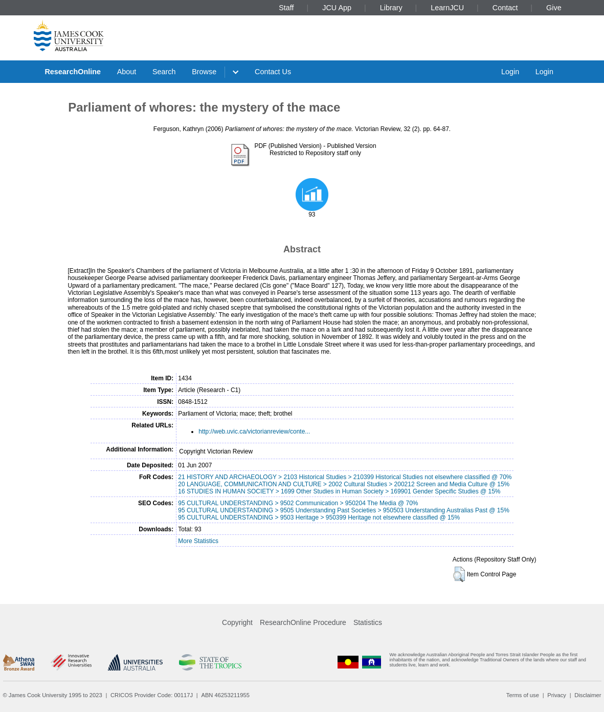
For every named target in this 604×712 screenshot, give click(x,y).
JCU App (336, 8)
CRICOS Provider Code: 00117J (151, 695)
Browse (204, 72)
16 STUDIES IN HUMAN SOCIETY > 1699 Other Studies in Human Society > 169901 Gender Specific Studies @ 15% (339, 491)
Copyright (237, 622)
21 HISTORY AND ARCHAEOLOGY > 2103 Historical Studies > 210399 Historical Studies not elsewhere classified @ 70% (344, 477)
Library (391, 8)
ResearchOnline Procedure (303, 622)
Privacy (556, 695)
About (127, 72)
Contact (505, 8)
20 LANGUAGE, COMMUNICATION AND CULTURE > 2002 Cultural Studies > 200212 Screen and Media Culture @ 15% (343, 484)
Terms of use (522, 695)
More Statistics (198, 541)
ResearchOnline (72, 72)
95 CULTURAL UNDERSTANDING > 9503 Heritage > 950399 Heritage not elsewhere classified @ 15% (319, 517)
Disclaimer (587, 695)
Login (510, 72)
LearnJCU (447, 8)
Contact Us (273, 72)
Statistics (367, 622)
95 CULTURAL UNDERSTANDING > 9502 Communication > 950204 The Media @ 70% (298, 503)
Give (554, 8)
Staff (286, 8)
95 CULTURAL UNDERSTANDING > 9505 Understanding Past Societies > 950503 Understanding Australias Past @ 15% (343, 510)
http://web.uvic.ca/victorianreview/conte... (254, 431)
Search (164, 72)
